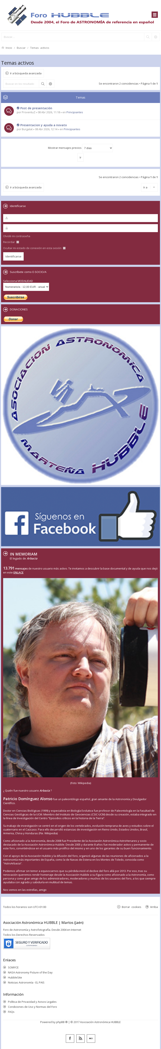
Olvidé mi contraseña (16, 236)
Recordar (11, 242)
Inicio (9, 47)
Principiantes (74, 112)
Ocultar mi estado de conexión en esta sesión (34, 248)
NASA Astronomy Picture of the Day (30, 972)
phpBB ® (62, 1022)
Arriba (154, 906)
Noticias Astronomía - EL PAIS (26, 982)
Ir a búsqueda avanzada (26, 73)
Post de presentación (36, 108)
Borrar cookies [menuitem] (131, 906)
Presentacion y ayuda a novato (43, 125)
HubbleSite (15, 977)
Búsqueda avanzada (50, 84)
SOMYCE (13, 967)
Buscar (21, 47)
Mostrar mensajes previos (80, 148)
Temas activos (39, 47)
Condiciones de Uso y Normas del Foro (32, 1007)
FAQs (11, 1012)
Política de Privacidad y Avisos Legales (32, 1002)
